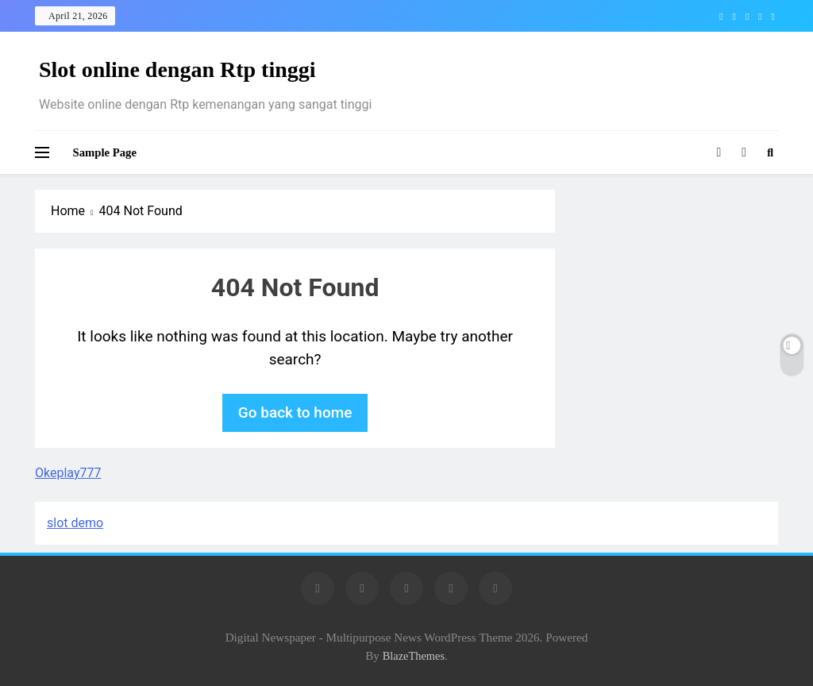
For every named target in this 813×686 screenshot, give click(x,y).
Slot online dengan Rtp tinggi (177, 69)
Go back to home (295, 412)
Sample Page (105, 152)
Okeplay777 (68, 472)
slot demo (75, 522)
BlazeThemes (414, 655)
